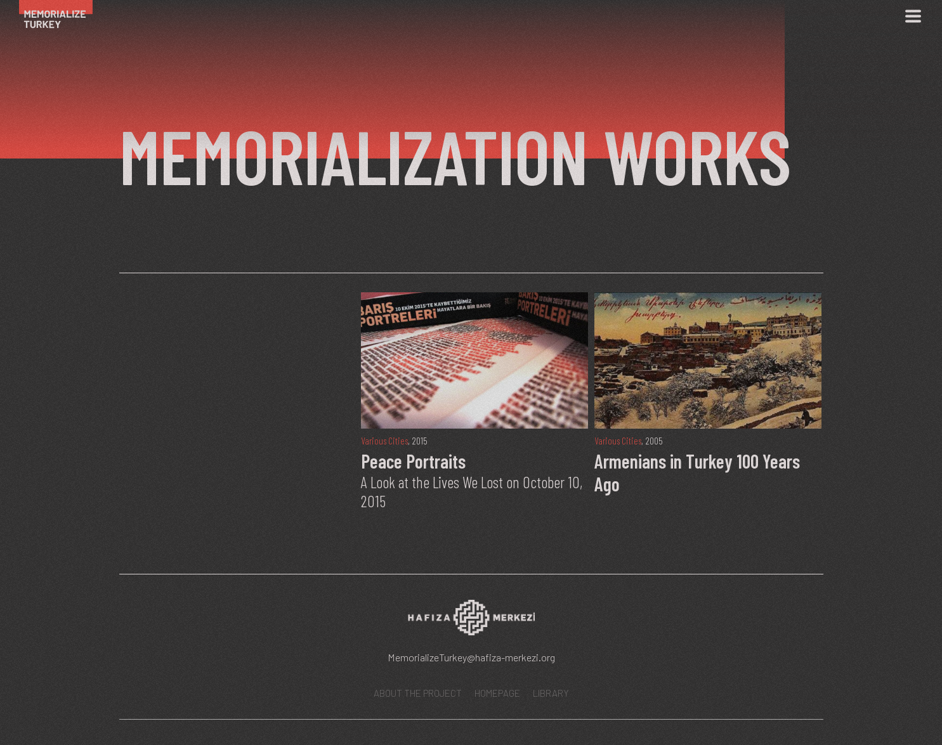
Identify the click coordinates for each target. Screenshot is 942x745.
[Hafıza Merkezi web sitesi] (471, 622)
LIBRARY (551, 693)
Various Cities (384, 440)
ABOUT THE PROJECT (418, 693)
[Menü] (912, 16)
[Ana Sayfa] (62, 16)
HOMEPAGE (497, 693)
